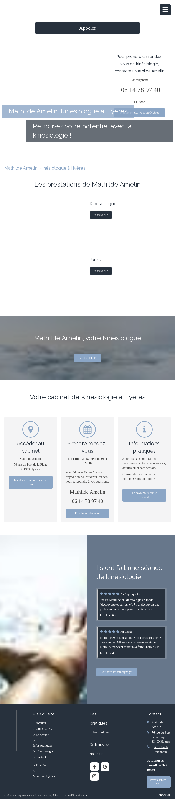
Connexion (163, 795)
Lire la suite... (153, 615)
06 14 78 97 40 (140, 89)
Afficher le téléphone (161, 749)
